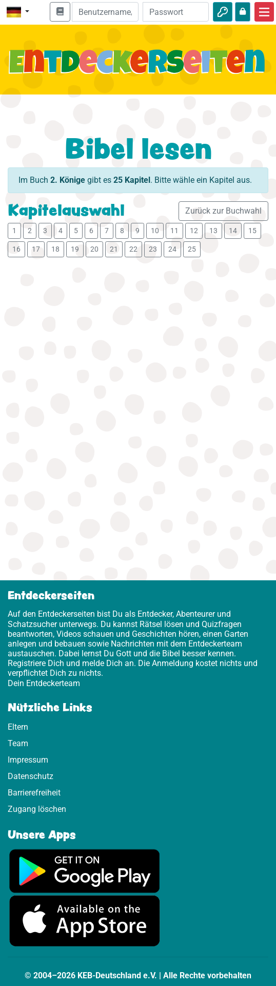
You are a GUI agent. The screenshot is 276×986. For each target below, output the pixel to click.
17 (36, 249)
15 (252, 230)
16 (16, 249)
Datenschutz (30, 776)
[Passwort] (176, 12)
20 (94, 249)
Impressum (28, 760)
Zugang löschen (37, 809)
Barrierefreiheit (34, 793)
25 (192, 249)
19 (75, 249)
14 (233, 230)
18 (55, 249)
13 (213, 230)
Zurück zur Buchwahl (223, 211)
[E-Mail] (105, 12)
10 (155, 230)
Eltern (18, 727)
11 (174, 230)
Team (18, 743)
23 (153, 249)
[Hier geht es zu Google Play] (85, 870)
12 (194, 230)
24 (172, 249)
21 (114, 249)
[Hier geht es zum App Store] (85, 920)
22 (133, 249)
